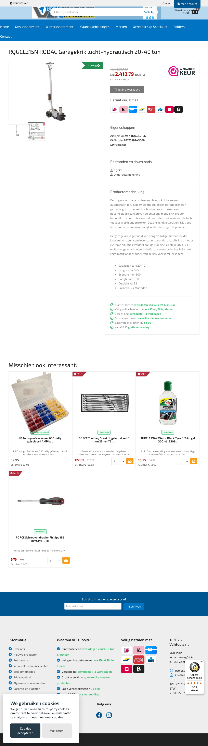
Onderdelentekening (125, 174)
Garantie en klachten (24, 688)
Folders (190, 29)
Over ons (17, 649)
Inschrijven (134, 606)
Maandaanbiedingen (106, 29)
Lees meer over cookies (46, 717)
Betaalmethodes (22, 671)
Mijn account (187, 3)
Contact (166, 3)
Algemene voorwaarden (27, 683)
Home (16, 29)
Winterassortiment (71, 29)
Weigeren (57, 730)
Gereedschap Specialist (161, 29)
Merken (132, 29)
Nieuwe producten (23, 654)
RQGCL (116, 170)
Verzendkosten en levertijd (28, 666)
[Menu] (201, 662)
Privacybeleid (20, 677)
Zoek (131, 15)
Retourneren (19, 660)
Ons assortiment (38, 29)
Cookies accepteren (25, 731)
